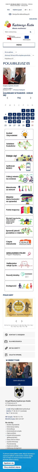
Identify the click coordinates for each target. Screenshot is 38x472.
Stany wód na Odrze (13, 439)
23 (28, 122)
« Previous (16, 89)
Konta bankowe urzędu (14, 431)
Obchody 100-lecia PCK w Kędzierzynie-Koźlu (17, 55)
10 (32, 114)
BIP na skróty (14, 348)
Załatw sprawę (15, 355)
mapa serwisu (33, 18)
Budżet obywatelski (13, 424)
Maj (19, 98)
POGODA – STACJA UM (21, 5)
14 (19, 118)
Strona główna (9, 52)
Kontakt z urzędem (17, 335)
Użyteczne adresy (12, 446)
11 (6, 118)
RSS (8, 10)
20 (14, 122)
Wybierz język (17, 10)
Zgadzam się (9, 463)
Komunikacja (11, 429)
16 (28, 118)
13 (14, 118)
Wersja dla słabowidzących (20, 14)
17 (32, 118)
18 (26, 326)
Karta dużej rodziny (13, 427)
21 (19, 122)
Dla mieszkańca (15, 341)
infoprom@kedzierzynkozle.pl (20, 409)
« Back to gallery (7, 88)
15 (23, 118)
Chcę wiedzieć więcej (12, 467)
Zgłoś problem (11, 433)
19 (10, 122)
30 (28, 125)
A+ (26, 9)
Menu (19, 45)
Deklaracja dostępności (14, 448)
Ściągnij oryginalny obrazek (11, 85)
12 (10, 118)
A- (30, 9)
